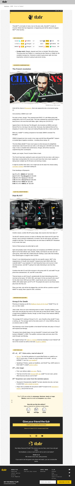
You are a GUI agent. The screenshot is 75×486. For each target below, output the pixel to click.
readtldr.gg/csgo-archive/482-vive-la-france (36, 424)
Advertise (54, 475)
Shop (53, 473)
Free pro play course (30, 471)
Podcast (54, 471)
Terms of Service (57, 476)
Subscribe (14, 471)
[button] (70, 2)
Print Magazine (15, 476)
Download (42, 471)
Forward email (41, 428)
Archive (6, 6)
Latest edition (15, 473)
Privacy (54, 478)
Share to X (27, 428)
